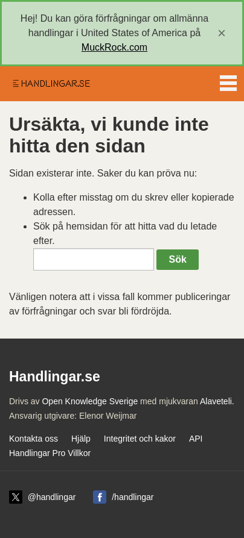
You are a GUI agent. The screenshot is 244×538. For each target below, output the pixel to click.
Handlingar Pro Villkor (50, 453)
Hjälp (81, 438)
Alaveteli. (217, 401)
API (196, 438)
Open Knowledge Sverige (90, 401)
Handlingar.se (50, 83)
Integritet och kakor (140, 438)
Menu (228, 80)
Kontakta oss (33, 438)
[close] (221, 33)
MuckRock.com (114, 47)
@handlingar (52, 497)
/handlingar (132, 497)
